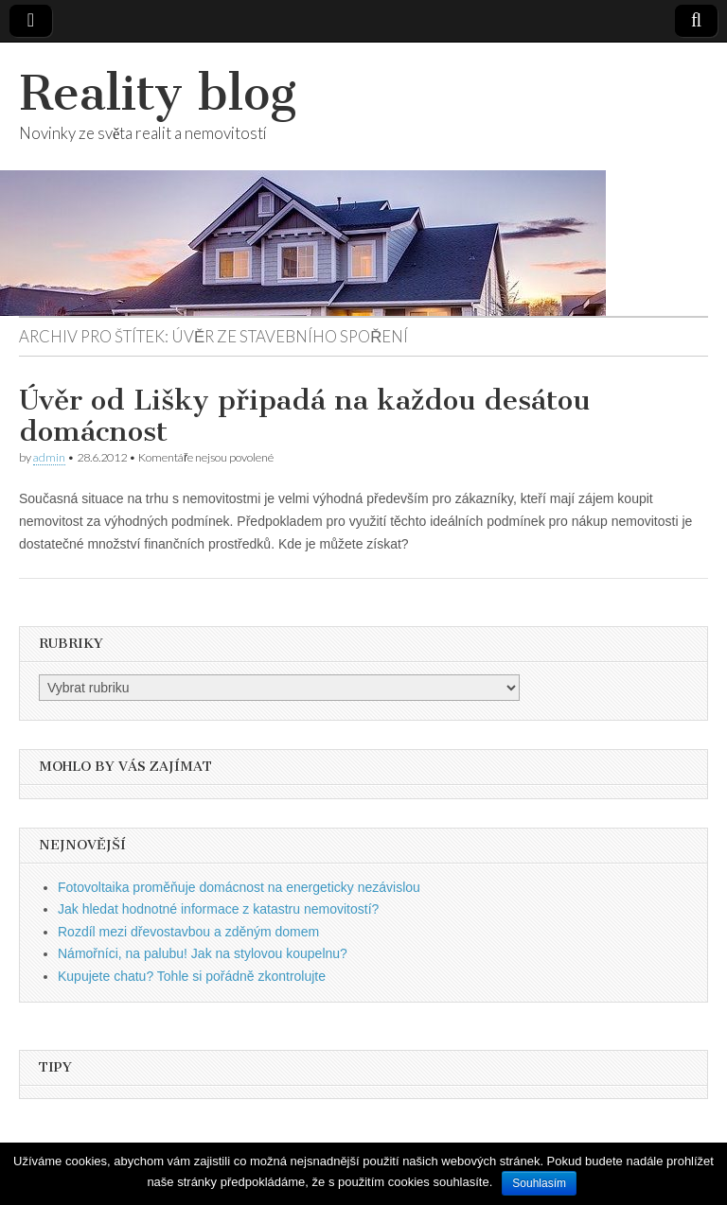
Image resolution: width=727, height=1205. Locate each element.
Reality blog (157, 93)
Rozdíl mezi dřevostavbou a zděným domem (188, 931)
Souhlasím (539, 1183)
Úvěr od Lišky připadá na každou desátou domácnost (304, 416)
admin (49, 457)
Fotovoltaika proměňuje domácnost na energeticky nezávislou (239, 887)
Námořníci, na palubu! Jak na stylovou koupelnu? (202, 953)
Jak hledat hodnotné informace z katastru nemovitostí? (218, 909)
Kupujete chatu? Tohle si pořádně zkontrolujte (192, 976)
